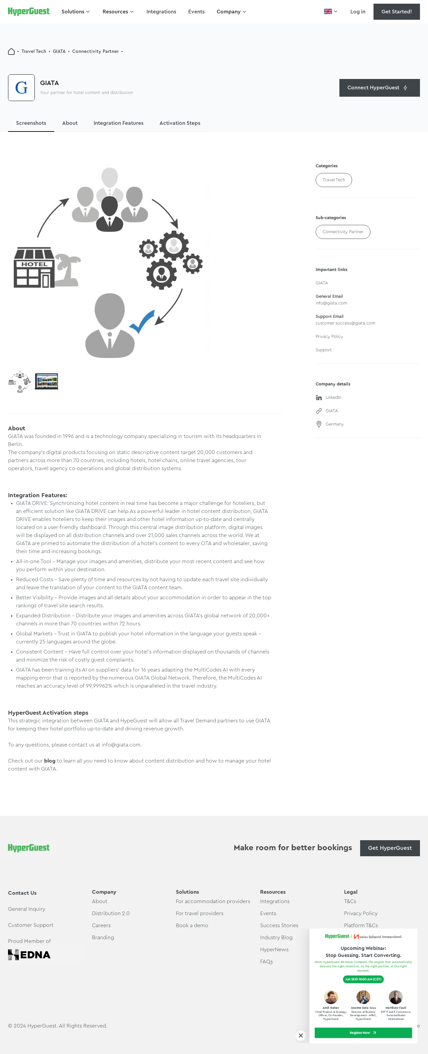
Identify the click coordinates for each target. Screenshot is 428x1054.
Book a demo (192, 925)
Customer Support (31, 925)
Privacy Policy (361, 913)
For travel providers (199, 913)
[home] (28, 11)
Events (196, 11)
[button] (76, 12)
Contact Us (22, 893)
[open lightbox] (108, 263)
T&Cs (350, 901)
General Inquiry (26, 909)
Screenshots (31, 123)
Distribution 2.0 (111, 913)
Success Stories (279, 925)
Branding (103, 937)
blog (50, 761)
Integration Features (118, 123)
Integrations (161, 11)
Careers (101, 925)
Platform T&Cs (361, 925)
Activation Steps (179, 123)
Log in (357, 11)
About (70, 123)
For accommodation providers (213, 901)
